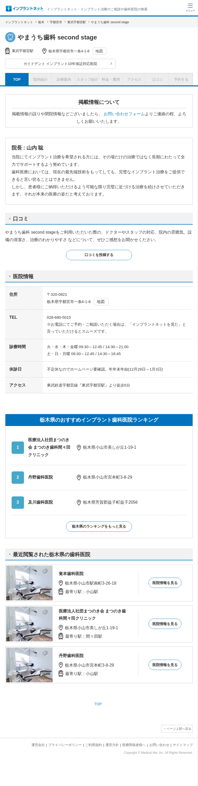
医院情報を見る (165, 583)
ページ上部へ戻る (179, 729)
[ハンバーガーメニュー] (190, 7)
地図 (99, 51)
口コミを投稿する (99, 255)
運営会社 (38, 745)
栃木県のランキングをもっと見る (99, 526)
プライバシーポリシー (65, 745)
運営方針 (112, 745)
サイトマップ (183, 745)
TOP (98, 704)
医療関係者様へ (134, 745)
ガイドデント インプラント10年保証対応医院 (60, 64)
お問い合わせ (159, 745)
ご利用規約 (93, 745)
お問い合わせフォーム (124, 114)
